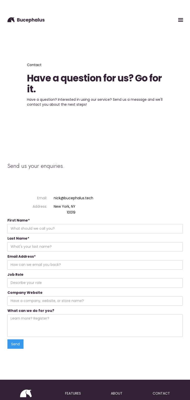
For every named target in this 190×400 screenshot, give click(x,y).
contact (161, 393)
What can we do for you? (30, 310)
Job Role (15, 274)
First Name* (18, 220)
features (73, 393)
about (116, 393)
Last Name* (18, 238)
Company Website (25, 292)
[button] (181, 20)
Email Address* (21, 256)
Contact (34, 64)
